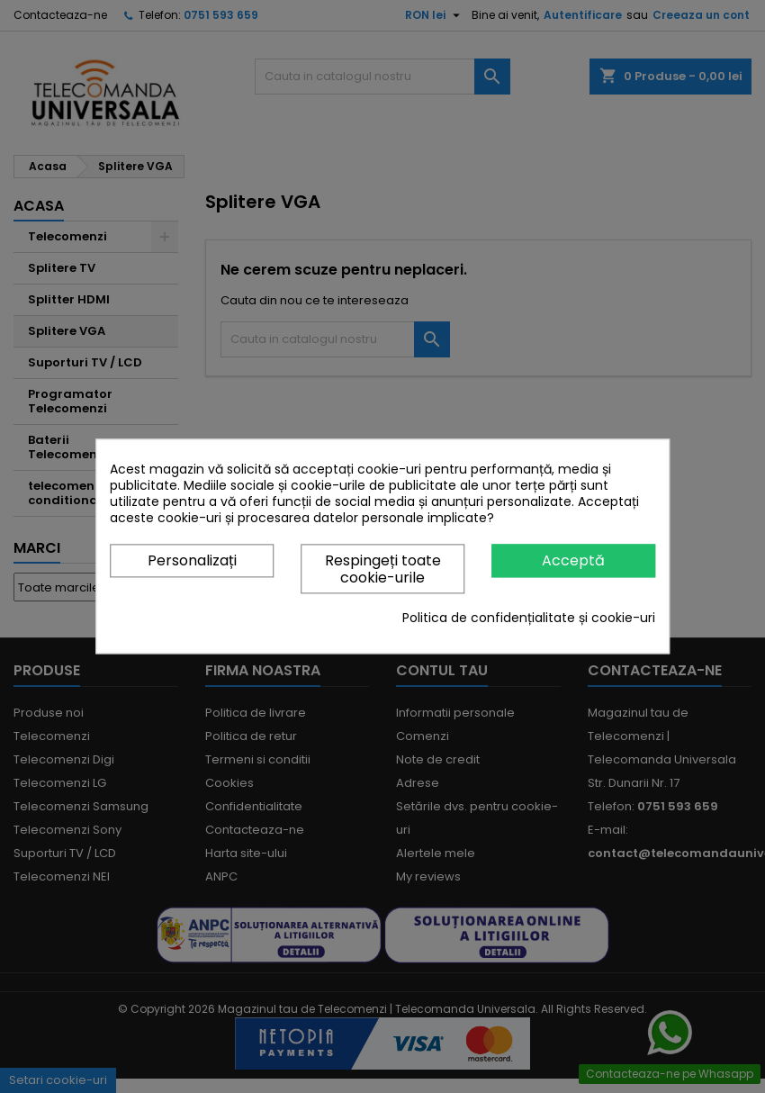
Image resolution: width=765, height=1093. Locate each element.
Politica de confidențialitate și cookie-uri (528, 618)
